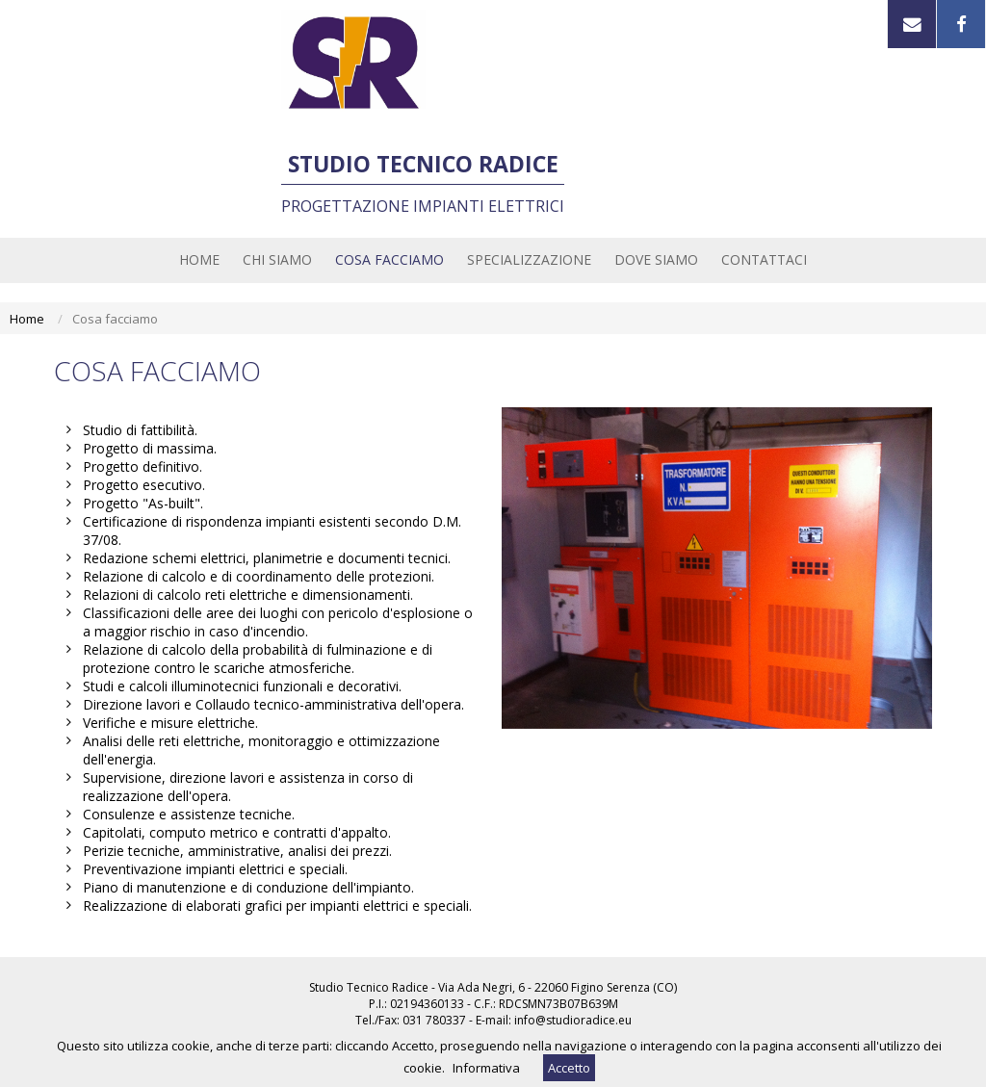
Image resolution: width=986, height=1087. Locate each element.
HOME (199, 259)
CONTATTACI (764, 259)
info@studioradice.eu (573, 1020)
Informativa (486, 1067)
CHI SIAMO (277, 259)
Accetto (569, 1067)
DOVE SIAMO (656, 259)
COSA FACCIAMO (389, 259)
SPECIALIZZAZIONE (529, 259)
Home (27, 318)
